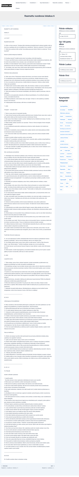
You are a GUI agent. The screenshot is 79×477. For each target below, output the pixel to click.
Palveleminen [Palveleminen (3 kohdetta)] (63, 154)
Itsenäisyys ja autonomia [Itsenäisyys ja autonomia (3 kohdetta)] (65, 123)
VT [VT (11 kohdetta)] (71, 181)
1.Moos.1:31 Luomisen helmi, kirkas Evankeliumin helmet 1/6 (66, 51)
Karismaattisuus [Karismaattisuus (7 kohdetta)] (64, 141)
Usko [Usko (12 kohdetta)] (67, 177)
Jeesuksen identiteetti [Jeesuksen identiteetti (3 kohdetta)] (65, 126)
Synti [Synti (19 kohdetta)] (70, 174)
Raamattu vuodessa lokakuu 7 (49, 20)
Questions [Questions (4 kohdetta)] (70, 160)
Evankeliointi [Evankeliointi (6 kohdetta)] (69, 110)
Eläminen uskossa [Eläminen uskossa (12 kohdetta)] (65, 107)
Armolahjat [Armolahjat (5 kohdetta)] (62, 104)
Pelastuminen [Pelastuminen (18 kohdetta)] (64, 157)
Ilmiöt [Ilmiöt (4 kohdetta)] (61, 120)
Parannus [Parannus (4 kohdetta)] (70, 154)
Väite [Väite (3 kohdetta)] (61, 184)
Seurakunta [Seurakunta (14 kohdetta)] (68, 170)
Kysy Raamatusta (46, 3)
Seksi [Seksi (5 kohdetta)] (61, 170)
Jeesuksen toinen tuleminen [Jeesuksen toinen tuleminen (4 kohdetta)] (66, 128)
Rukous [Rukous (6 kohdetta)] (62, 167)
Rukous (68, 3)
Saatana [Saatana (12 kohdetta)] (68, 167)
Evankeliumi (35, 3)
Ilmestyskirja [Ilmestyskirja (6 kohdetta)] (69, 117)
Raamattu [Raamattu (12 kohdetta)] (62, 163)
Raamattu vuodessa (58, 2)
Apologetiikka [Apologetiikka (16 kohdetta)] (64, 100)
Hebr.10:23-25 (64, 30)
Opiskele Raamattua (23, 3)
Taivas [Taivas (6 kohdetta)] (61, 177)
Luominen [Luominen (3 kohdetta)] (62, 148)
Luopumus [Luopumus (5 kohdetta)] (69, 148)
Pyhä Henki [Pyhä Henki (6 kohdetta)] (62, 160)
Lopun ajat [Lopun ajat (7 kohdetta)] (67, 145)
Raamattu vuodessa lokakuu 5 (7, 20)
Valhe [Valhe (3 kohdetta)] (67, 181)
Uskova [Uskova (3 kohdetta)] (61, 181)
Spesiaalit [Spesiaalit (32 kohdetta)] (63, 174)
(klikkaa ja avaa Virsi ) (66, 75)
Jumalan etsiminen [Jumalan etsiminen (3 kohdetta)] (64, 138)
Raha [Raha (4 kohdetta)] (69, 163)
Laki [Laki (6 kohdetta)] (61, 145)
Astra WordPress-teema (50, 473)
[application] (28, 3)
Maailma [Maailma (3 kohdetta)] (62, 151)
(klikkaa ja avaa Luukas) (67, 64)
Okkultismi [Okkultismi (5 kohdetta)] (68, 151)
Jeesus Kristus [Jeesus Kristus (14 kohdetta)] (64, 132)
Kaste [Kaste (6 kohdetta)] (72, 141)
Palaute (74, 2)
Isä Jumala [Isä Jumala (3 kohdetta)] (67, 120)
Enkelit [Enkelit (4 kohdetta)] (61, 110)
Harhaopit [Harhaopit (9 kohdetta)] (62, 114)
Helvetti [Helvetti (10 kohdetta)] (70, 114)
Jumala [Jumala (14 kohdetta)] (62, 135)
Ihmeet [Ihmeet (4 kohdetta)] (61, 117)
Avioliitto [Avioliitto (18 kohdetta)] (70, 104)
